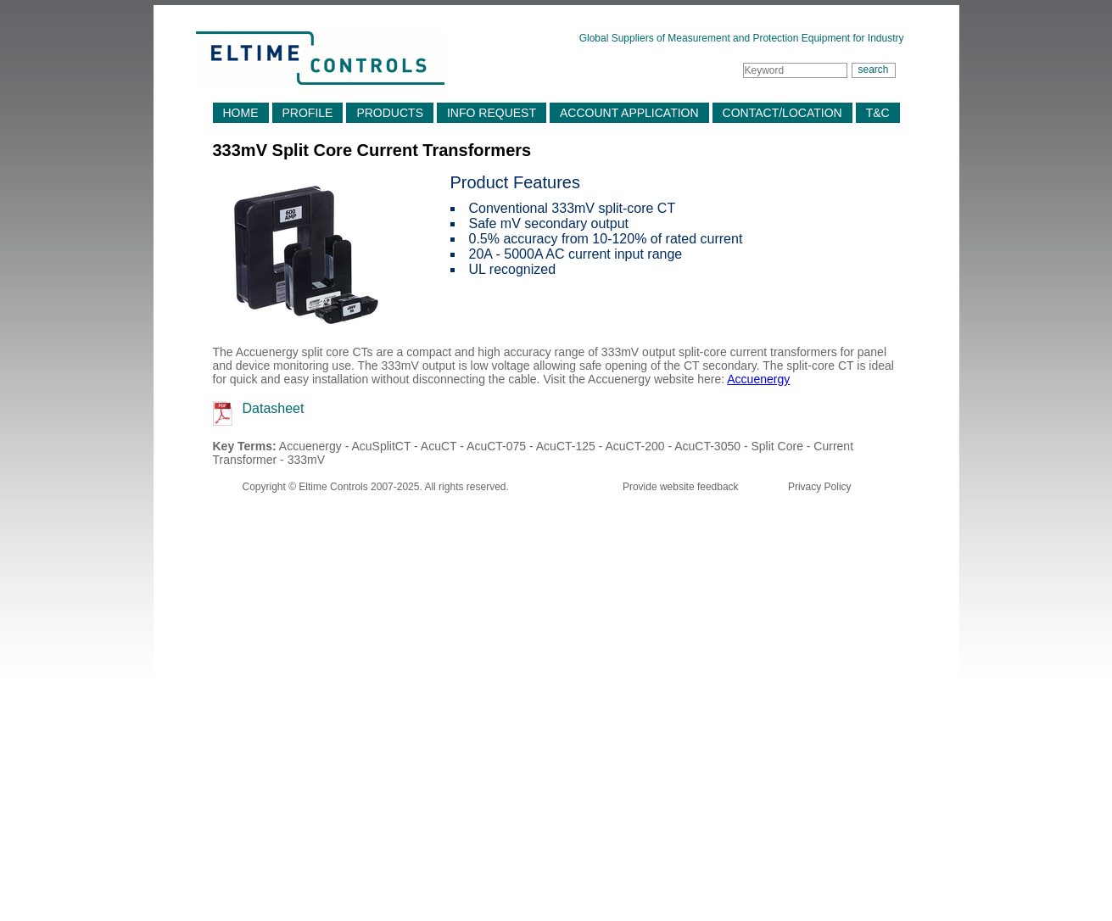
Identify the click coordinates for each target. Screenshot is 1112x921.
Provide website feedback (681, 487)
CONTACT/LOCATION (782, 113)
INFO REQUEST (491, 113)
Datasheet (274, 408)
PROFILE (307, 113)
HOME (241, 113)
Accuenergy (758, 379)
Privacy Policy (820, 487)
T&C (878, 113)
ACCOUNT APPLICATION (629, 113)
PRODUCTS (389, 113)
